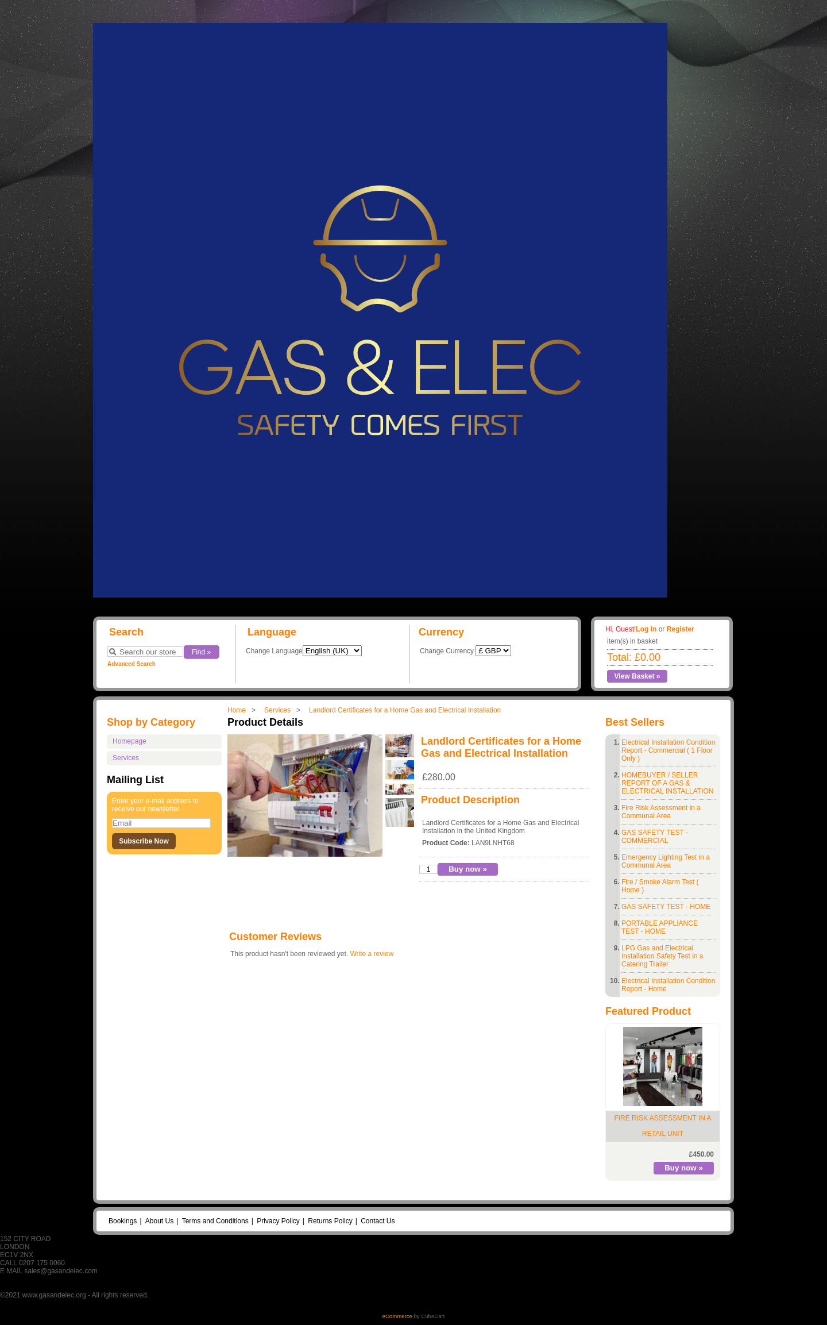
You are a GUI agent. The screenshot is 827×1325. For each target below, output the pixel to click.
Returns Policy (330, 1221)
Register (680, 629)
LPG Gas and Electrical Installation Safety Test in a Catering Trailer (662, 956)
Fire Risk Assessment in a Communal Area (661, 812)
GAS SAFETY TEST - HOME (665, 907)
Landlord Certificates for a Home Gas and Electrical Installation (405, 710)
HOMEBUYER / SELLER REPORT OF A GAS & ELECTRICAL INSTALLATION (667, 783)
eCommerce (397, 1316)
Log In (646, 629)
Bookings (123, 1221)
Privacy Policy (278, 1221)
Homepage (129, 741)
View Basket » (637, 676)
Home (236, 710)
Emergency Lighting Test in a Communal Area (665, 861)
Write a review (371, 954)
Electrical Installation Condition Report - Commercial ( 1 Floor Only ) (668, 750)
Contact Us (378, 1221)
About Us (159, 1221)
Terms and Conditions (215, 1221)
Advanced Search (131, 664)
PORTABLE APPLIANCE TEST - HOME (659, 927)
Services (277, 710)
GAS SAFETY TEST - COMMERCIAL (654, 837)
